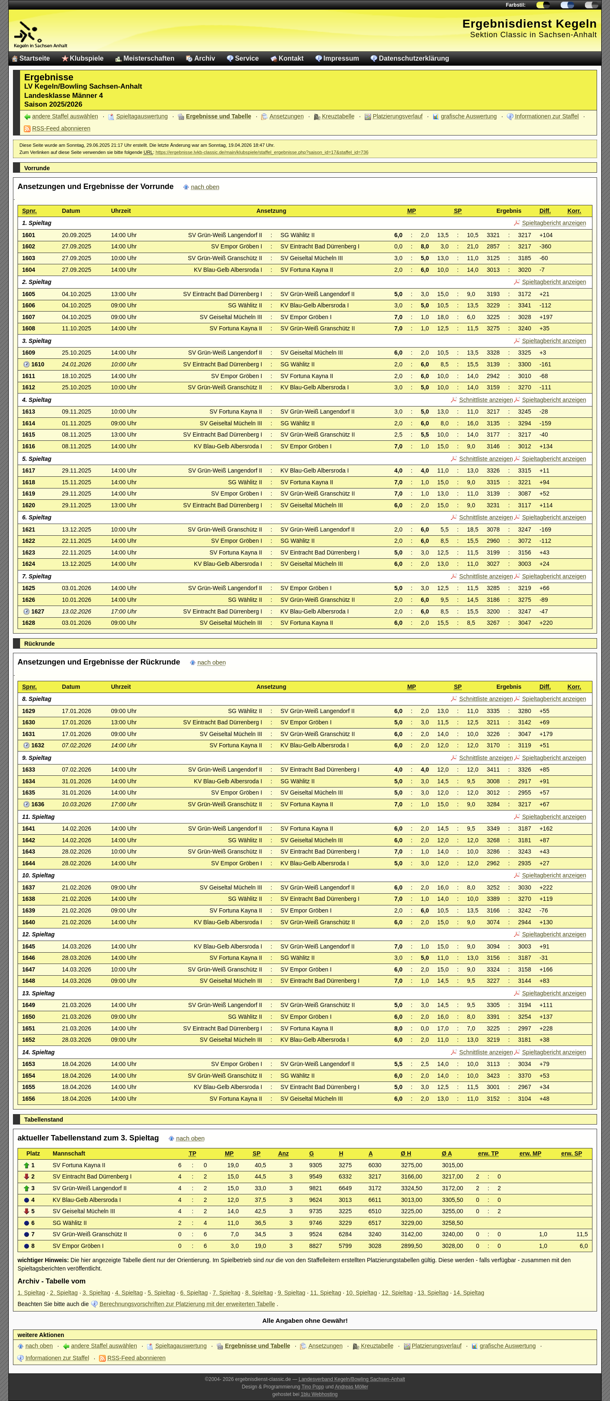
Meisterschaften (149, 58)
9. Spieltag (291, 1292)
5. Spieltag (161, 1292)
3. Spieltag (96, 1292)
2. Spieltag (64, 1292)
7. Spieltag (226, 1292)
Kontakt (291, 58)
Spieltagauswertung (142, 116)
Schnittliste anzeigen (486, 399)
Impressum (341, 58)
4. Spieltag (129, 1292)
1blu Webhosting (319, 1394)
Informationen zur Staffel (547, 116)
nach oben (205, 187)
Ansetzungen (286, 116)
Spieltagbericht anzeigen (554, 223)
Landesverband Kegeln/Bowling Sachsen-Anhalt (352, 1379)
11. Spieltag (325, 1292)
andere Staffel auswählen (65, 116)
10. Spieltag (361, 1292)
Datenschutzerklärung (414, 58)
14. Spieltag (468, 1292)
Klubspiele (87, 58)
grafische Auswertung (469, 116)
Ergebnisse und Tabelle (218, 116)
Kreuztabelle (338, 116)
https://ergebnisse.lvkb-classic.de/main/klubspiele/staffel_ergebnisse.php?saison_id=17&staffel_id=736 (262, 152)
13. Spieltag (432, 1292)
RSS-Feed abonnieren (61, 128)
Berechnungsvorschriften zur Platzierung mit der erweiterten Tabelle (187, 1304)
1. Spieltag (31, 1292)
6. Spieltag (194, 1292)
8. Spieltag (259, 1292)
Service (247, 58)
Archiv (204, 58)
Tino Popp (313, 1387)
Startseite (35, 58)
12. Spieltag (397, 1292)
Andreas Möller (351, 1387)
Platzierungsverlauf (397, 116)
